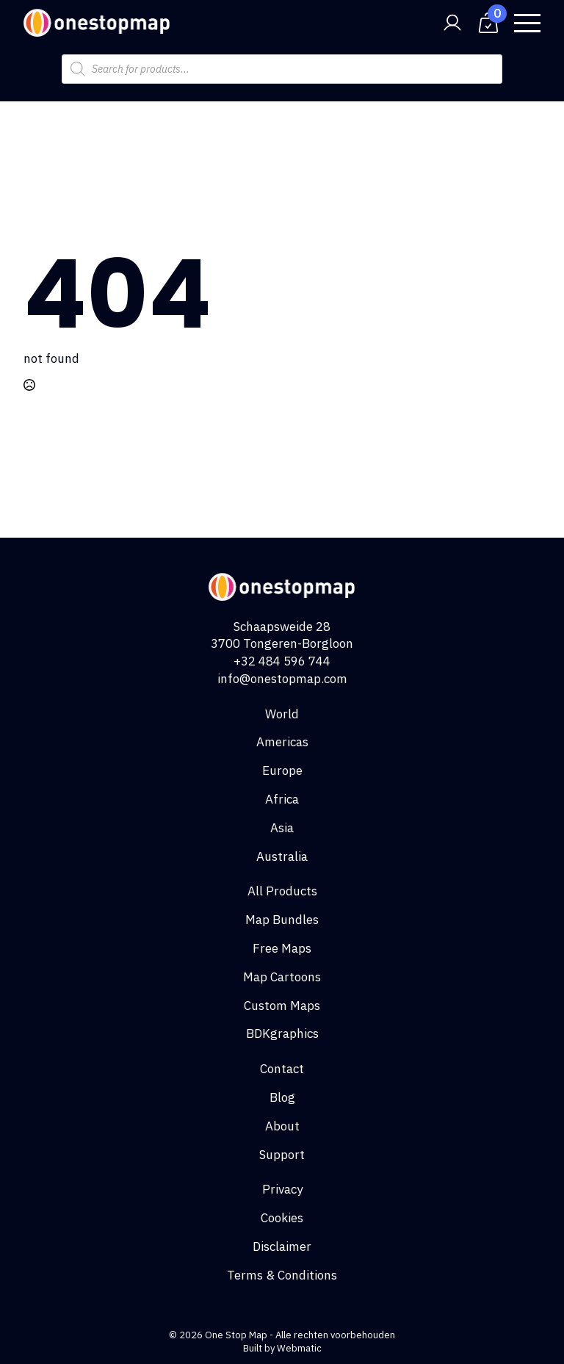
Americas (282, 742)
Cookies (282, 1218)
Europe (282, 770)
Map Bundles (282, 920)
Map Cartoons (282, 977)
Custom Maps (282, 1005)
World (282, 714)
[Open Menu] (527, 23)
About (282, 1126)
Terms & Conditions (282, 1275)
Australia (282, 856)
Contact (282, 1069)
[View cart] (488, 23)
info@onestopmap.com (282, 679)
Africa (282, 799)
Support (282, 1155)
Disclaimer (282, 1246)
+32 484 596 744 (282, 661)
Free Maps (282, 948)
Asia (282, 828)
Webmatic (299, 1348)
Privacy (282, 1189)
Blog (282, 1097)
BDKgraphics (282, 1033)
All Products (282, 891)
